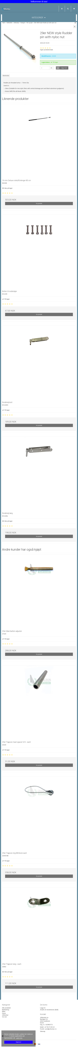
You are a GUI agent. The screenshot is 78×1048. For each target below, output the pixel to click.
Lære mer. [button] (19, 1038)
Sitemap (42, 1031)
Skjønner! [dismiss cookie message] (18, 1042)
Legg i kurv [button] (61, 68)
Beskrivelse (6, 75)
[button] (74, 26)
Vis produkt (39, 203)
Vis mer (4, 1017)
